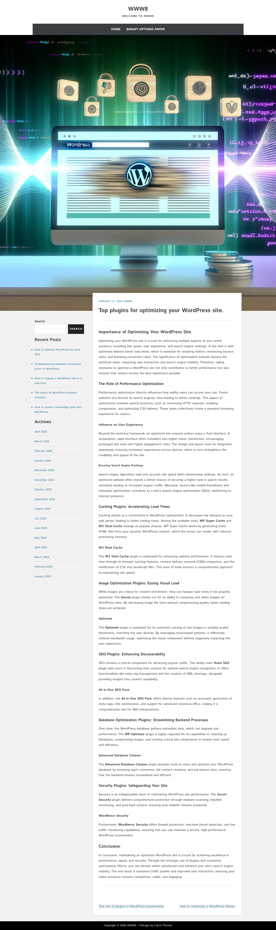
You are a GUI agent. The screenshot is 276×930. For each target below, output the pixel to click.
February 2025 (44, 567)
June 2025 (41, 528)
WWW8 (138, 9)
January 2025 (43, 576)
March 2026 (42, 441)
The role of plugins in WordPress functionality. (131, 906)
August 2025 (42, 509)
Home (116, 29)
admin (127, 301)
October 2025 (43, 490)
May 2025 (41, 538)
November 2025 (44, 480)
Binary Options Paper (145, 29)
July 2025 (40, 519)
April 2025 (41, 547)
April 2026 (41, 432)
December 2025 (44, 470)
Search (40, 321)
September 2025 (45, 499)
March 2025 (42, 557)
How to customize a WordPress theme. (207, 906)
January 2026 (43, 461)
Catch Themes (163, 925)
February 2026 (44, 451)
